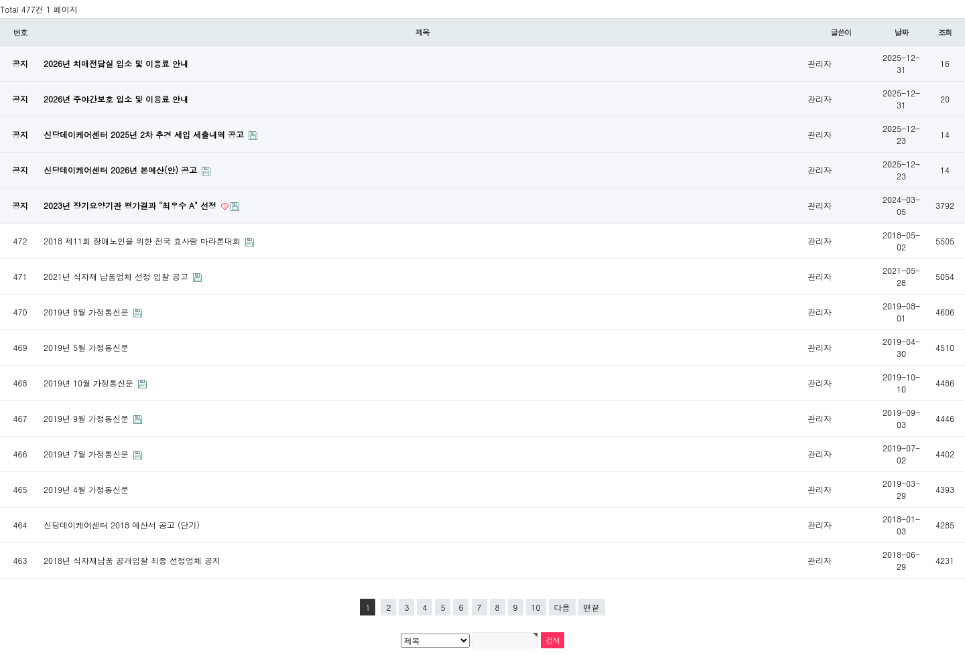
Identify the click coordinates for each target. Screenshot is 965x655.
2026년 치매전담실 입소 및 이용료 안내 (116, 63)
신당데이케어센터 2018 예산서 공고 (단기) (122, 524)
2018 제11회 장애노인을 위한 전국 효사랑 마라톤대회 (143, 240)
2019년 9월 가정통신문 (87, 418)
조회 (945, 32)
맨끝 (592, 607)
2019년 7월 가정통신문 (87, 453)
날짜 (902, 32)
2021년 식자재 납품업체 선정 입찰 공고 (117, 276)
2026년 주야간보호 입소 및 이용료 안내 (116, 98)
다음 (562, 607)
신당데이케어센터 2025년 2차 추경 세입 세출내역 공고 (145, 134)
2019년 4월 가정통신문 (86, 489)
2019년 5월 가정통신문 (86, 347)
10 (536, 607)
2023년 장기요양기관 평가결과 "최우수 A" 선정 (131, 205)
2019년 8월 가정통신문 (87, 311)
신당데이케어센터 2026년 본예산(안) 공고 (122, 169)
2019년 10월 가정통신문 (90, 382)
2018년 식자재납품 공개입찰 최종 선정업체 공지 (132, 560)
